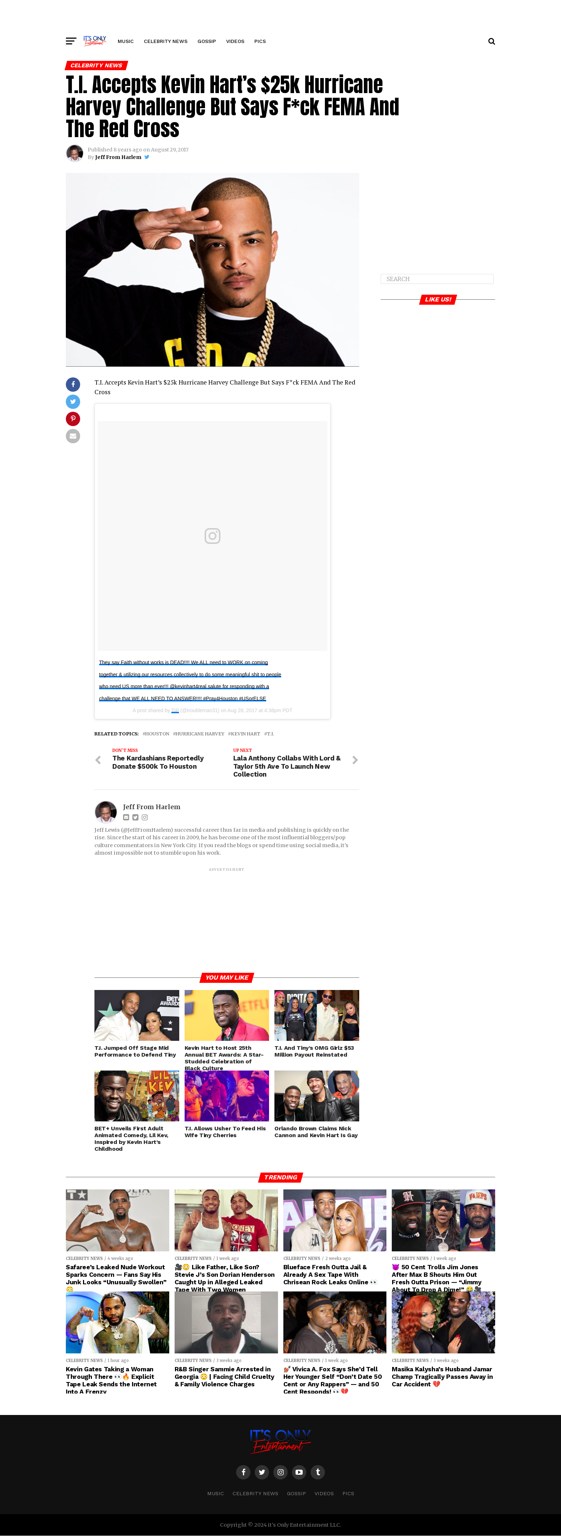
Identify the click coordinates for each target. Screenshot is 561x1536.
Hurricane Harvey (200, 733)
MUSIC (126, 41)
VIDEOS (235, 41)
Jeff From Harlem (118, 157)
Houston (157, 733)
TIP (175, 710)
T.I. (270, 733)
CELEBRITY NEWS (165, 41)
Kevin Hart (245, 733)
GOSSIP (206, 41)
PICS (260, 41)
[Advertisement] (280, 16)
